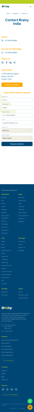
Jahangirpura (4, 259)
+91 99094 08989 (8, 331)
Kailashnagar (4, 262)
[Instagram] (2, 62)
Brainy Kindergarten (7, 355)
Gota (2, 200)
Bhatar (3, 247)
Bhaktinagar (21, 197)
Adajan (3, 241)
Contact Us (4, 379)
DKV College (4, 295)
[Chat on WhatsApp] (30, 401)
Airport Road (21, 241)
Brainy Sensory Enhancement (9, 340)
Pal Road (3, 268)
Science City (4, 227)
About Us (4, 370)
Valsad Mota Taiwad (23, 295)
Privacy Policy (12, 408)
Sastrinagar (21, 250)
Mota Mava (21, 206)
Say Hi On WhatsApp (10, 395)
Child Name (5, 96)
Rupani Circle (21, 247)
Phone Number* (6, 112)
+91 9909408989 (9, 40)
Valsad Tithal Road (23, 298)
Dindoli (3, 253)
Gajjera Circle (4, 256)
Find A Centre (8, 360)
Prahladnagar (4, 224)
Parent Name (5, 104)
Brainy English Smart (7, 352)
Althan (3, 244)
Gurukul (3, 203)
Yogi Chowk (4, 283)
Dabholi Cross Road (6, 250)
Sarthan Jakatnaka (6, 274)
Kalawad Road (22, 200)
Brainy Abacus (5, 343)
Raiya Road (21, 209)
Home (8, 13)
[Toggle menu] (30, 6)
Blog (2, 376)
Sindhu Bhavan (5, 230)
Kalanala (20, 244)
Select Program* (6, 135)
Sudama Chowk (5, 277)
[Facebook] (6, 62)
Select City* (5, 127)
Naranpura (4, 212)
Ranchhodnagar (22, 212)
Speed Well (21, 221)
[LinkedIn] (10, 62)
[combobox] (17, 130)
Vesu (2, 280)
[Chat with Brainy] (30, 407)
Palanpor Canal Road (6, 271)
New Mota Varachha (6, 265)
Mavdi (19, 203)
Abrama (20, 292)
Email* (3, 119)
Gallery (3, 373)
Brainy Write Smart (6, 349)
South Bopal (4, 233)
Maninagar (4, 209)
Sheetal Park (21, 218)
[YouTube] (14, 62)
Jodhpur (3, 206)
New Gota (3, 221)
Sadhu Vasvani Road (23, 215)
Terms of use (21, 408)
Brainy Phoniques (6, 346)
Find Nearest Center (12, 85)
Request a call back (17, 144)
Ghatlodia (3, 197)
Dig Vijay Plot (4, 292)
